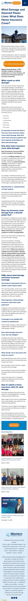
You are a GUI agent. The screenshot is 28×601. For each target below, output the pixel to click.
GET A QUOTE (14, 425)
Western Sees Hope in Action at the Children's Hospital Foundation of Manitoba (13, 488)
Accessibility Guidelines (17, 544)
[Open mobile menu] (25, 3)
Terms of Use (22, 546)
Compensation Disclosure (11, 548)
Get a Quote (16, 3)
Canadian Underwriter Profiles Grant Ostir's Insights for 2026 (12, 516)
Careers (15, 552)
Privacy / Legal (6, 544)
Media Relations (13, 550)
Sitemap (20, 552)
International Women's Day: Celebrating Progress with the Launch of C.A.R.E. (11, 459)
